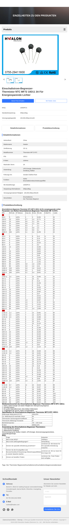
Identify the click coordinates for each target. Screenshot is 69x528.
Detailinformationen (17, 128)
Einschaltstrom (29, 468)
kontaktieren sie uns (52, 513)
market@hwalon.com (13, 508)
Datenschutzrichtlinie (9, 523)
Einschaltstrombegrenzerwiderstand (48, 468)
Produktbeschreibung (51, 128)
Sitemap (19, 523)
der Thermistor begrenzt (15, 468)
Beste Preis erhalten (17, 101)
